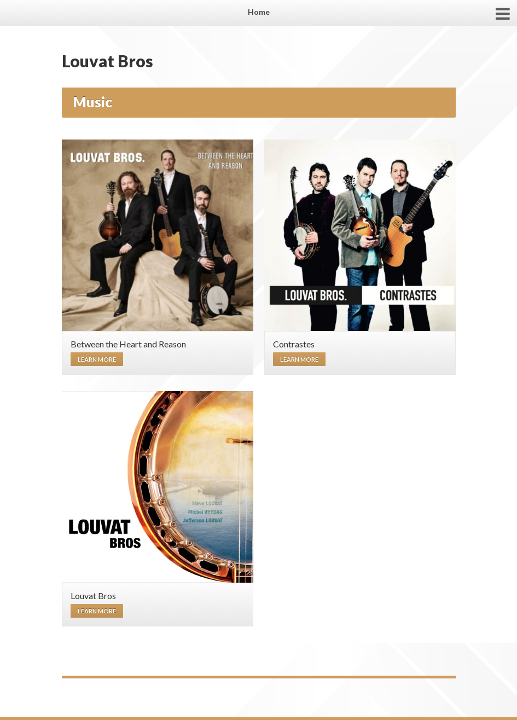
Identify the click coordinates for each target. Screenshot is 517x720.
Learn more (97, 359)
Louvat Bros (107, 61)
